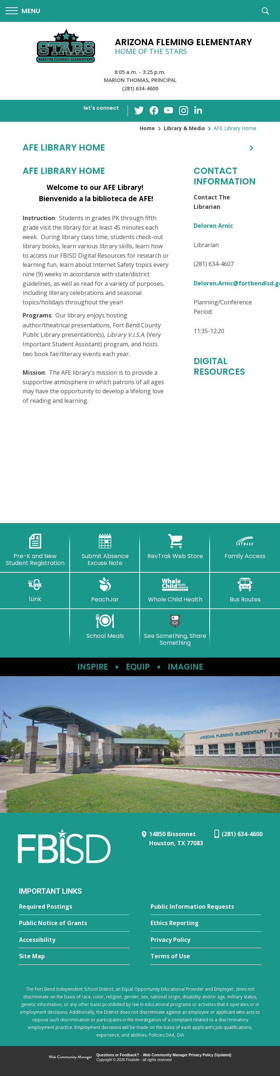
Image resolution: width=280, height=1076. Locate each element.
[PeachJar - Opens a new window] (105, 590)
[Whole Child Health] (175, 590)
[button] (22, 11)
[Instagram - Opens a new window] (183, 111)
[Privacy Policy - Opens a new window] (205, 940)
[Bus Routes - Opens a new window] (245, 590)
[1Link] (35, 590)
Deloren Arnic (213, 226)
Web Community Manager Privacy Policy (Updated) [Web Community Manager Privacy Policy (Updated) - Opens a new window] (187, 1055)
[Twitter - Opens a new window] (139, 110)
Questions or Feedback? (117, 1055)
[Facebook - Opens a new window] (154, 110)
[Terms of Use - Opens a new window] (205, 956)
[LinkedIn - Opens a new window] (198, 110)
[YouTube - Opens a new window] (169, 110)
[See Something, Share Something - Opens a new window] (175, 630)
